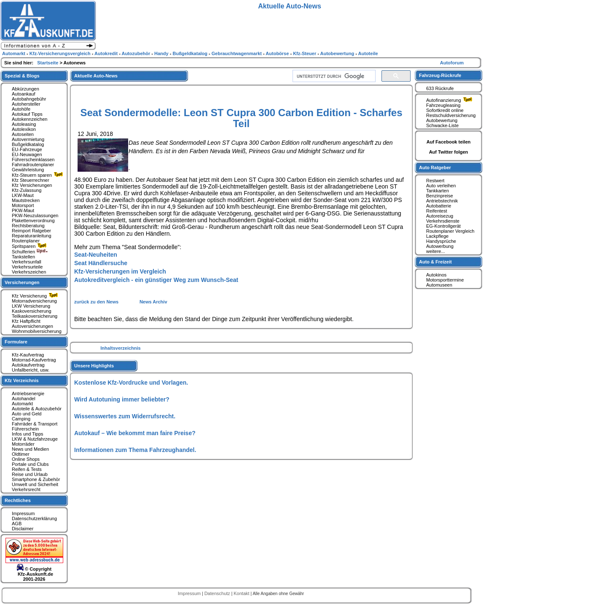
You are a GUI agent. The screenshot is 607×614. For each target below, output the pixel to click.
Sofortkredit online (445, 110)
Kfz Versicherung (36, 295)
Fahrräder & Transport (34, 423)
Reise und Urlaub (30, 474)
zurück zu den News (97, 301)
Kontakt (242, 593)
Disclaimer (22, 528)
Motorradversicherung (34, 300)
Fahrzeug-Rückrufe (440, 75)
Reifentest (436, 210)
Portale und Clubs (30, 464)
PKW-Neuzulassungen (35, 215)
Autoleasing (24, 124)
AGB (16, 523)
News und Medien (30, 449)
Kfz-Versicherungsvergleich (61, 53)
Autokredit (106, 53)
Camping (21, 418)
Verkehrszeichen (29, 271)
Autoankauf (23, 93)
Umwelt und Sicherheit (35, 484)
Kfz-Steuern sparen (38, 175)
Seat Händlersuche (100, 263)
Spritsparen (30, 246)
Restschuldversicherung (450, 115)
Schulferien (30, 251)
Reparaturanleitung (31, 235)
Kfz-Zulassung (26, 190)
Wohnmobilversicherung (37, 331)
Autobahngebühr (29, 98)
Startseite (48, 62)
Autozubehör (136, 53)
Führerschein (25, 428)
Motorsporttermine (445, 279)
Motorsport (23, 205)
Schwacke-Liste (442, 125)
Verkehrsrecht (26, 489)
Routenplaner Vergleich (450, 231)
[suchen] (333, 76)
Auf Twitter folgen (448, 151)
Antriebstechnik (442, 200)
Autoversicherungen (32, 326)
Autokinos (436, 274)
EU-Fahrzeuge (27, 149)
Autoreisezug (439, 215)
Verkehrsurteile (27, 266)
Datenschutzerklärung (34, 518)
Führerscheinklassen (33, 159)
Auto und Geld (26, 413)
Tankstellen (23, 256)
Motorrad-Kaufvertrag (34, 359)
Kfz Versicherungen (32, 185)
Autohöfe (21, 109)
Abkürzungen (25, 88)
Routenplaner (26, 240)
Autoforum (452, 62)
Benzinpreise (439, 195)
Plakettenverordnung (33, 220)
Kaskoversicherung (31, 311)
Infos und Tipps (27, 433)
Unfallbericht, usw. (30, 369)
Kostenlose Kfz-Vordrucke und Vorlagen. (131, 382)
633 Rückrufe (440, 88)
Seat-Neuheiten (95, 254)
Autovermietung (28, 139)
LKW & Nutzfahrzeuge (35, 438)
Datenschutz (217, 593)
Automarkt (22, 403)
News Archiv (153, 301)
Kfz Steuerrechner (30, 180)
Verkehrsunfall (26, 261)
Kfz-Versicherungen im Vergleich (120, 271)
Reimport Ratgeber (31, 230)
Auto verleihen (441, 185)
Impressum (23, 513)
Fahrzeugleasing (443, 105)
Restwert (435, 180)
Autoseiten (23, 134)
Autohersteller (26, 103)
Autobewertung (441, 120)
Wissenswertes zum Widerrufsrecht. (124, 416)
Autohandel (23, 398)
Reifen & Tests (27, 469)
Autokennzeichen (29, 119)
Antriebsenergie (28, 393)
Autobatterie (438, 205)
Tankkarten (437, 190)
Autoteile (368, 53)
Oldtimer (21, 454)
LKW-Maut (23, 195)
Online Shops (26, 459)
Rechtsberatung (28, 225)
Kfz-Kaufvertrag (28, 354)
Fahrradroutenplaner (33, 164)
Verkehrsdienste (442, 220)
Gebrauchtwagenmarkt (237, 53)
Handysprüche (441, 241)
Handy (162, 53)
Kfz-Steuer (305, 53)
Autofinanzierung (450, 100)
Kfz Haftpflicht (26, 321)
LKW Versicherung (31, 305)
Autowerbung (440, 246)
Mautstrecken (26, 200)
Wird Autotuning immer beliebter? (121, 399)
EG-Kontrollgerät (443, 226)
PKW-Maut (23, 210)
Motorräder (23, 444)
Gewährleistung (28, 169)
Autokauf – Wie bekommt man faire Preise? (135, 433)
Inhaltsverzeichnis (120, 348)
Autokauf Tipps (27, 114)
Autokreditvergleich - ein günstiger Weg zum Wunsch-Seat (156, 279)
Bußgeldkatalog (28, 144)
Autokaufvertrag (28, 364)
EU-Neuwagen (27, 154)
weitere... (435, 251)
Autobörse (278, 53)
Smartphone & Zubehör (36, 479)
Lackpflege (437, 236)
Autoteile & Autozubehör (37, 408)
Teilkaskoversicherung (34, 316)
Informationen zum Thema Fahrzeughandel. (135, 450)
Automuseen (439, 284)
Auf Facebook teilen (449, 141)
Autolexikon (24, 129)
